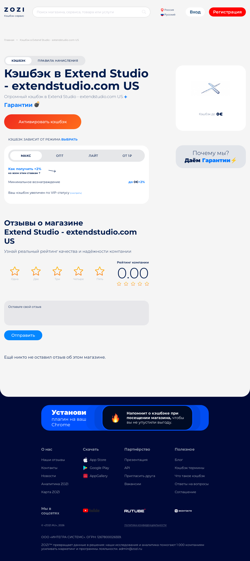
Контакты (49, 468)
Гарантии (216, 160)
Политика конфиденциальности (145, 525)
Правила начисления (58, 61)
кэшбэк (18, 61)
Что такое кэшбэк (190, 476)
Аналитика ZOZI (54, 484)
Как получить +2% (24, 171)
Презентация (136, 460)
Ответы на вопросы (192, 484)
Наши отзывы (53, 460)
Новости (48, 476)
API (127, 468)
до (131, 182)
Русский (168, 14)
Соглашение (185, 492)
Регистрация (227, 11)
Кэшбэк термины (189, 468)
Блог (179, 460)
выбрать (69, 139)
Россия (167, 9)
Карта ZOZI (50, 492)
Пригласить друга (139, 476)
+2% (141, 182)
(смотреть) (76, 193)
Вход (195, 11)
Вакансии (132, 484)
